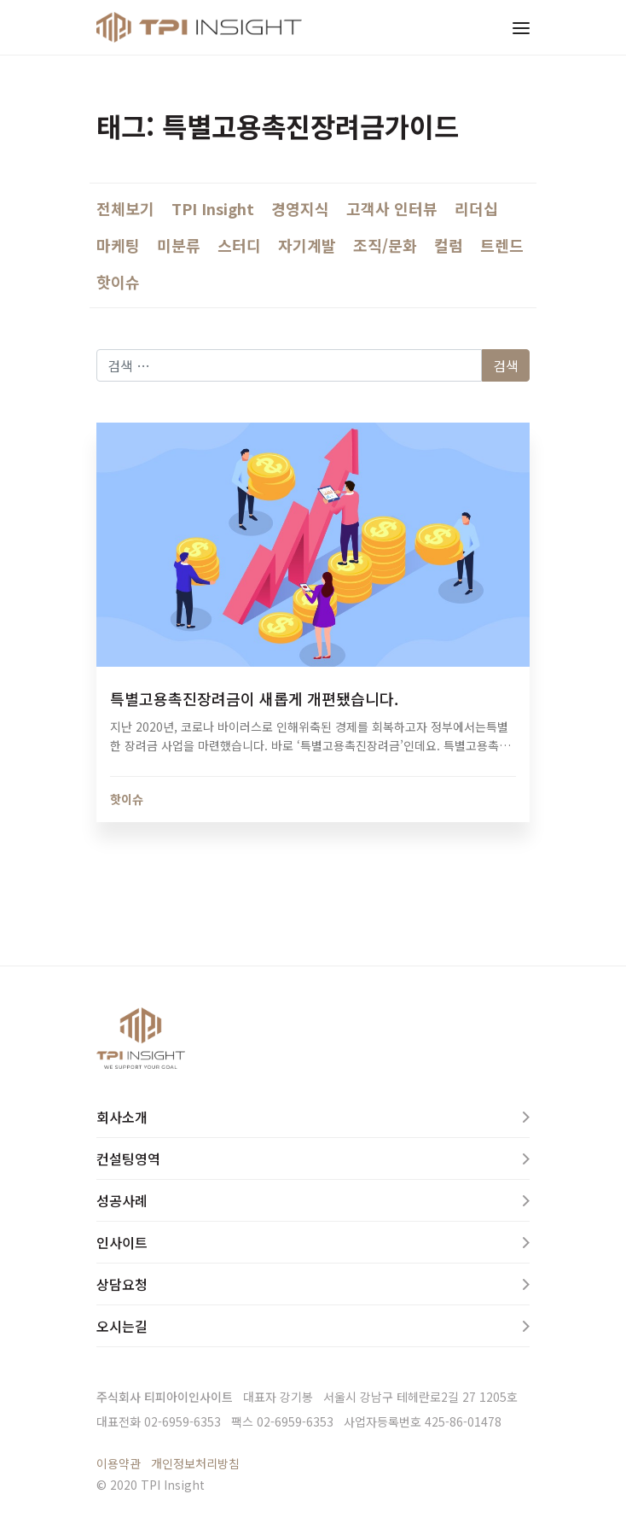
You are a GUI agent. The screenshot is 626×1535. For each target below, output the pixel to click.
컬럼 (448, 245)
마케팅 (118, 245)
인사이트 (122, 1242)
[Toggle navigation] (521, 27)
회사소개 (122, 1116)
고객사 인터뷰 (392, 208)
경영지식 (300, 208)
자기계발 (307, 245)
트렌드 (502, 245)
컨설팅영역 (128, 1158)
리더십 (476, 208)
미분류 (178, 245)
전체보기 (125, 208)
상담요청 (122, 1284)
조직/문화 (385, 245)
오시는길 (122, 1326)
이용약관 (118, 1463)
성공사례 (122, 1200)
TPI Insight (212, 208)
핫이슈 (118, 282)
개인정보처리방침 (195, 1463)
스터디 (239, 245)
